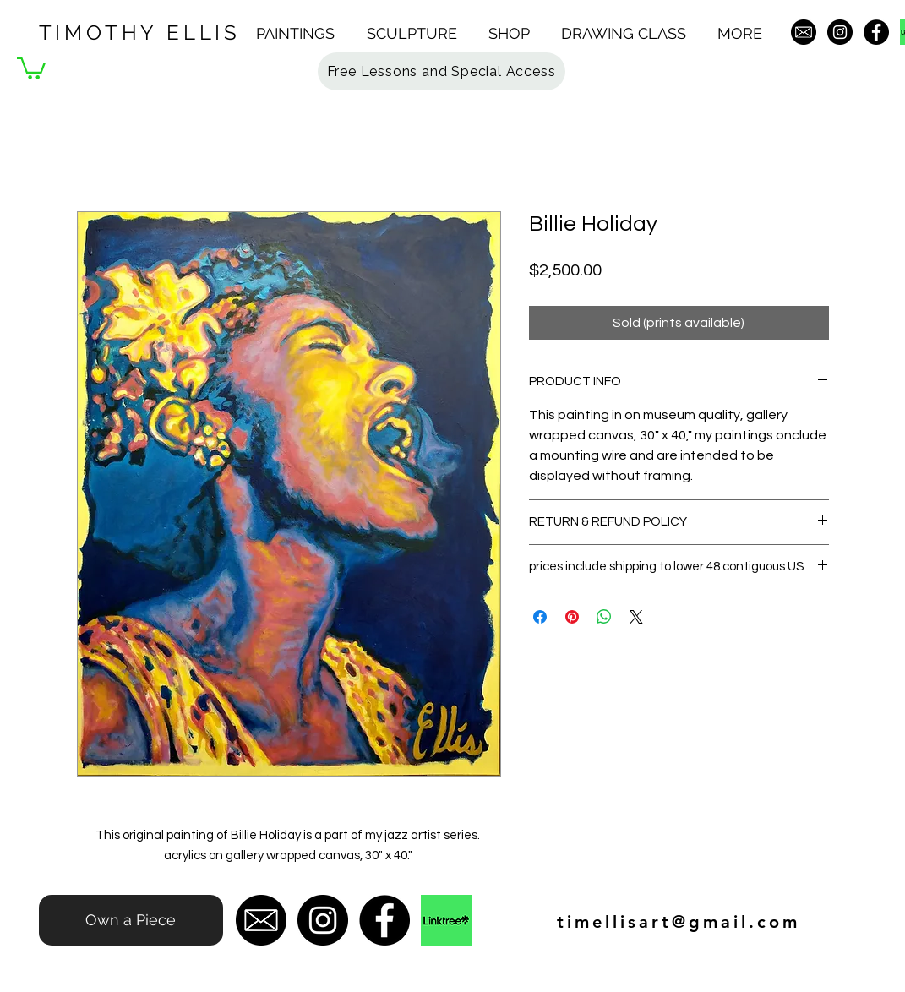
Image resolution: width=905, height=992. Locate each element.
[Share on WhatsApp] (604, 617)
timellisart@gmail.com (678, 922)
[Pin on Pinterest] (572, 617)
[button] (303, 33)
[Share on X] (636, 617)
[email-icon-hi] (803, 32)
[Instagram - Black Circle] (840, 32)
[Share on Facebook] (540, 617)
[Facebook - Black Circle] (876, 32)
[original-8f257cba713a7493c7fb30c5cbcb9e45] (446, 920)
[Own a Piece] (131, 920)
